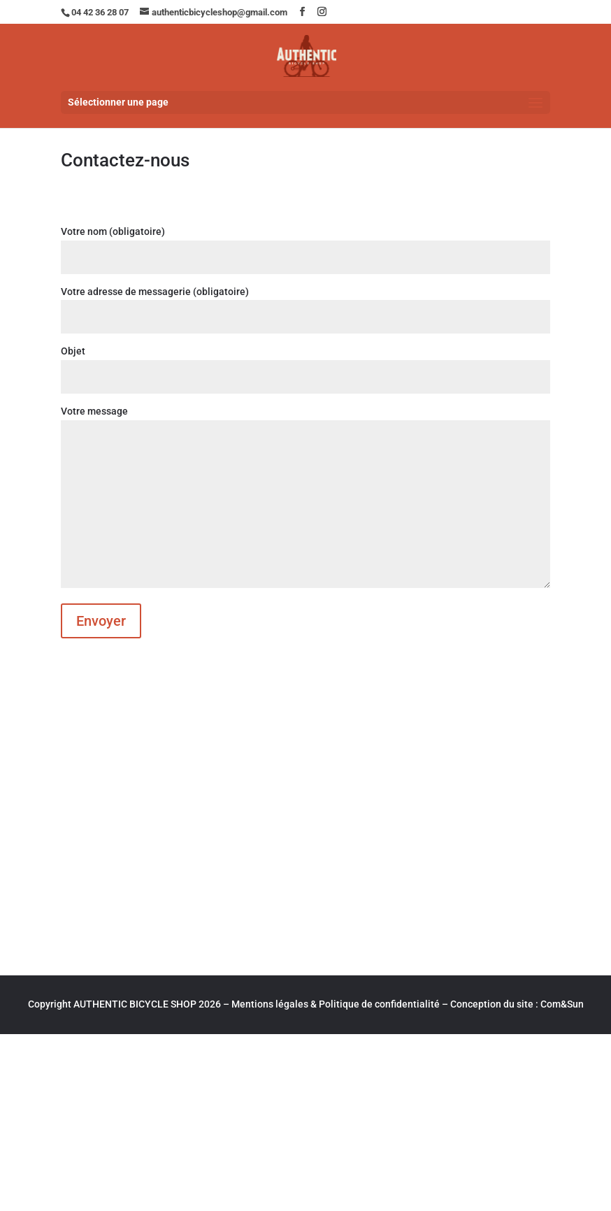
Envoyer (101, 620)
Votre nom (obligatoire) (305, 244)
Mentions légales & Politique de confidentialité (335, 1004)
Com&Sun (562, 1004)
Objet (305, 363)
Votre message (305, 498)
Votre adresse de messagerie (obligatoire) (305, 304)
